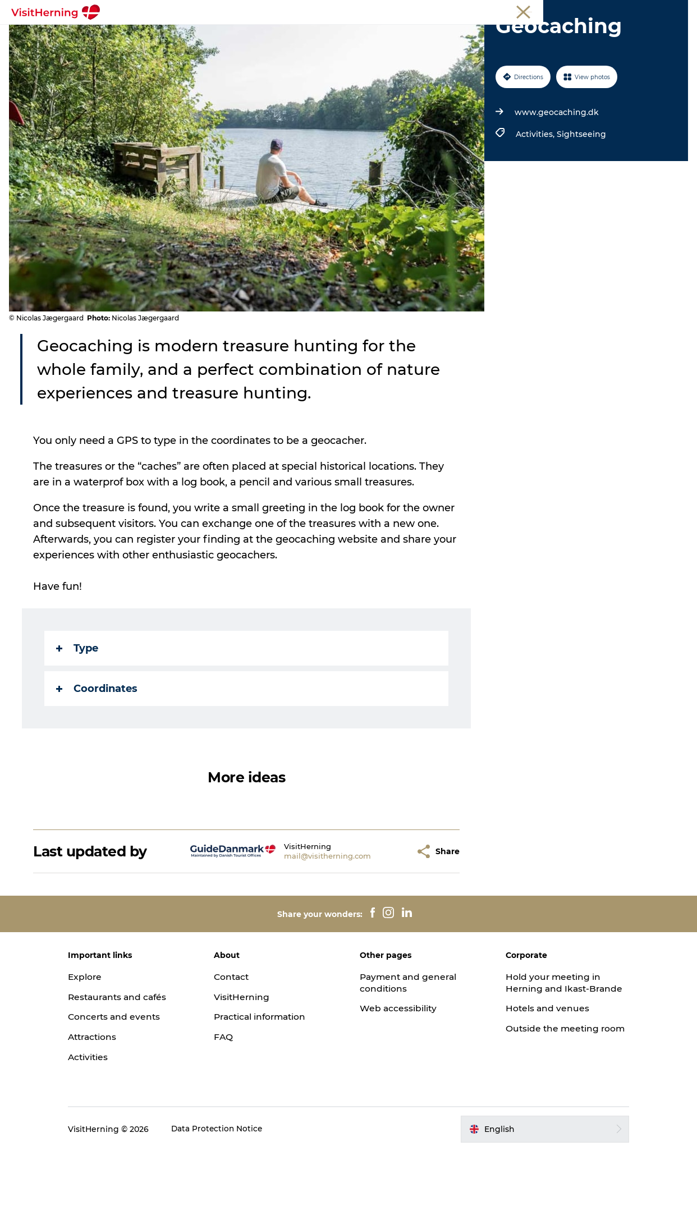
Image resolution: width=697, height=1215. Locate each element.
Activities (104, 1121)
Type (78, 712)
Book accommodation (348, 48)
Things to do (400, 36)
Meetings (587, 11)
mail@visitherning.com (306, 919)
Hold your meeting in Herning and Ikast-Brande (546, 1052)
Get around (468, 36)
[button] (386, 915)
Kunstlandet (331, 36)
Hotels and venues (540, 1084)
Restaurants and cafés (135, 1060)
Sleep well (530, 36)
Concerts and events (131, 1080)
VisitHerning (250, 1060)
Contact (240, 1040)
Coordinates (98, 752)
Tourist (550, 11)
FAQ (231, 1100)
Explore (101, 1040)
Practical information (270, 1080)
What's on (167, 36)
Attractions (109, 1100)
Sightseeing (580, 198)
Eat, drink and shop (247, 36)
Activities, (535, 198)
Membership (636, 11)
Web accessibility (399, 1072)
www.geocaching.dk (555, 176)
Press (677, 11)
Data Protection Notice (233, 1193)
